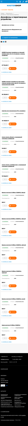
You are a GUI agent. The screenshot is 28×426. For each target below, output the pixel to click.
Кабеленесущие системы (6, 402)
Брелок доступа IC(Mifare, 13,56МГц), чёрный (14, 218)
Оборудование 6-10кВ (19, 406)
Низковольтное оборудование (4, 395)
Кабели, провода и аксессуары (18, 398)
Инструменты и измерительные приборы (20, 403)
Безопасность (9, 13)
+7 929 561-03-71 (4, 356)
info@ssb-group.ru (5, 359)
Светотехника (17, 404)
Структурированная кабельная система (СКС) (6, 404)
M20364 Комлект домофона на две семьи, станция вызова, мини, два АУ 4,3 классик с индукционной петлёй (14, 83)
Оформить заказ (4, 382)
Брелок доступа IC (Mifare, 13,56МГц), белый (13, 192)
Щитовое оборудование (6, 400)
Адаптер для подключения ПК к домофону (13, 111)
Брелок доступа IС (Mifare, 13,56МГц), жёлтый (14, 245)
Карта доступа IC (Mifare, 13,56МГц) (11, 325)
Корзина (3, 378)
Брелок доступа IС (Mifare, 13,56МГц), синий (13, 299)
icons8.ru (24, 415)
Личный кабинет (4, 380)
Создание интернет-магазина (7, 420)
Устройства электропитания (7, 406)
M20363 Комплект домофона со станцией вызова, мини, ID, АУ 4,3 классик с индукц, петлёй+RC (13, 54)
